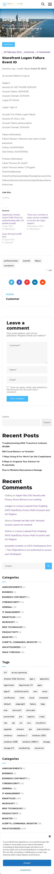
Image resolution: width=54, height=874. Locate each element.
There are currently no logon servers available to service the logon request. (38, 219)
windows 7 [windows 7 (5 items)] (22, 735)
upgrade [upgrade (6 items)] (8, 729)
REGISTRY (7, 637)
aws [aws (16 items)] (35, 691)
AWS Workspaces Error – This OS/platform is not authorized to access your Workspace (28, 550)
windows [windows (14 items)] (8, 735)
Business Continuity (14, 597)
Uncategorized (11, 647)
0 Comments (43, 52)
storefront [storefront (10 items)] (41, 723)
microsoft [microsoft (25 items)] (17, 710)
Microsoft (8, 622)
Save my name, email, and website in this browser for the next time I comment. (27, 390)
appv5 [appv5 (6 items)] (7, 691)
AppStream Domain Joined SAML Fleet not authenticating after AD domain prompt (13, 219)
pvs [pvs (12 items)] (20, 716)
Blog (13, 25)
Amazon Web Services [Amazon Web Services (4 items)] (14, 679)
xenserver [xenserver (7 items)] (39, 748)
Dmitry (8, 531)
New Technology (12, 627)
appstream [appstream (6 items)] (9, 685)
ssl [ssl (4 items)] (21, 723)
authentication (11, 260)
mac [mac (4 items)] (6, 710)
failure (38, 260)
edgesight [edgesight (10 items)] (20, 704)
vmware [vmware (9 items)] (20, 729)
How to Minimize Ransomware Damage (22, 470)
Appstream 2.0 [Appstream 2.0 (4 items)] (26, 685)
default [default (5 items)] (7, 704)
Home (5, 25)
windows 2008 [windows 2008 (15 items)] (10, 741)
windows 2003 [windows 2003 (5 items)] (39, 735)
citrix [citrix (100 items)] (22, 697)
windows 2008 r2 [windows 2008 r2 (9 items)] (30, 741)
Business (7, 592)
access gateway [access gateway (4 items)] (19, 672)
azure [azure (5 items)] (44, 691)
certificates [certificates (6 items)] (9, 697)
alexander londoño (14, 545)
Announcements (12, 587)
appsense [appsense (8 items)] (44, 679)
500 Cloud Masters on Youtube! (18, 451)
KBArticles (9, 617)
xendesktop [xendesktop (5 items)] (24, 748)
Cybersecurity (10, 602)
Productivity (10, 632)
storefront (9, 265)
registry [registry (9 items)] (30, 716)
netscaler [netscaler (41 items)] (30, 710)
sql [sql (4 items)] (13, 723)
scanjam (9, 506)
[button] (49, 836)
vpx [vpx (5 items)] (30, 729)
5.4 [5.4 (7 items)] (5, 672)
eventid (26, 260)
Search (5, 416)
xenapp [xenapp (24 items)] (46, 741)
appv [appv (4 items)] (39, 685)
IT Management (11, 612)
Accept (27, 863)
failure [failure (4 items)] (33, 704)
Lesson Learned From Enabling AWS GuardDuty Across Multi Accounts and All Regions (27, 510)
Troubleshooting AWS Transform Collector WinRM (24, 445)
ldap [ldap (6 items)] (43, 704)
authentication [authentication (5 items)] (21, 691)
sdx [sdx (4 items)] (5, 723)
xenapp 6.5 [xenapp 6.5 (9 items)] (9, 748)
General (24, 25)
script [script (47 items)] (42, 716)
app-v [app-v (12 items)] (32, 679)
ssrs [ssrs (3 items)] (29, 723)
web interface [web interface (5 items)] (43, 729)
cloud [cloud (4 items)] (31, 697)
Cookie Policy (25, 870)
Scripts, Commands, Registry (19, 642)
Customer (29, 52)
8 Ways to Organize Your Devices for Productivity (21, 463)
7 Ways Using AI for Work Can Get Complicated (26, 456)
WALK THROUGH (11, 652)
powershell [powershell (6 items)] (9, 716)
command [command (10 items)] (43, 697)
